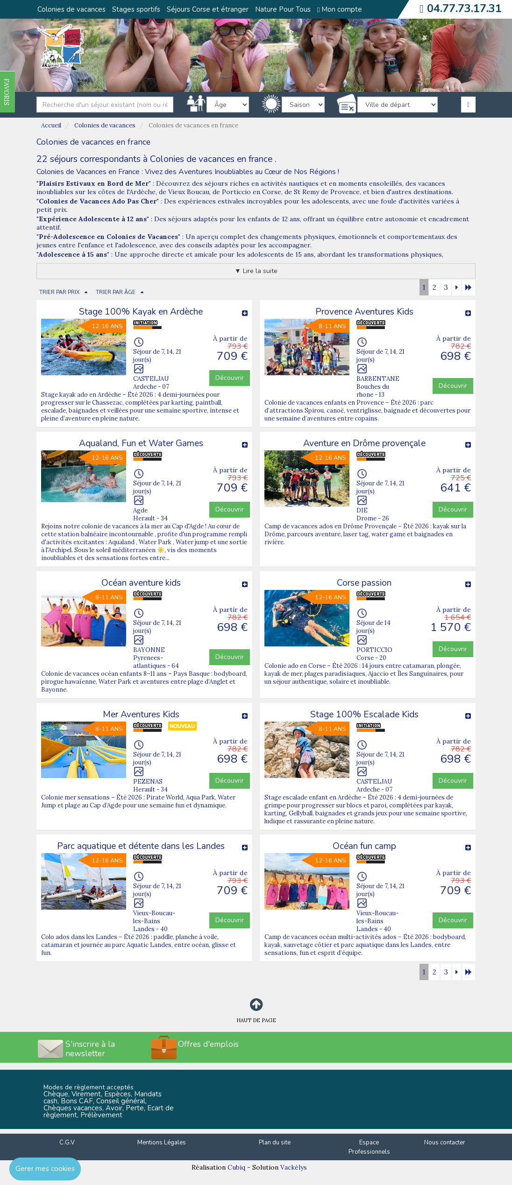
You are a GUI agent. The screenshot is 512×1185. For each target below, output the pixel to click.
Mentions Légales (161, 1142)
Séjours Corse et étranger (208, 9)
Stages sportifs (136, 9)
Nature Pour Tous (283, 9)
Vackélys (293, 1167)
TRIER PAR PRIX (59, 292)
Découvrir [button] (229, 377)
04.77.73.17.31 (464, 8)
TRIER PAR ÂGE (115, 292)
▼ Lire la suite (256, 270)
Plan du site (275, 1142)
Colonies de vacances (71, 9)
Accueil (51, 125)
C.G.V (67, 1142)
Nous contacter (444, 1142)
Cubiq (236, 1167)
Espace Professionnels (369, 1147)
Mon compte (339, 9)
